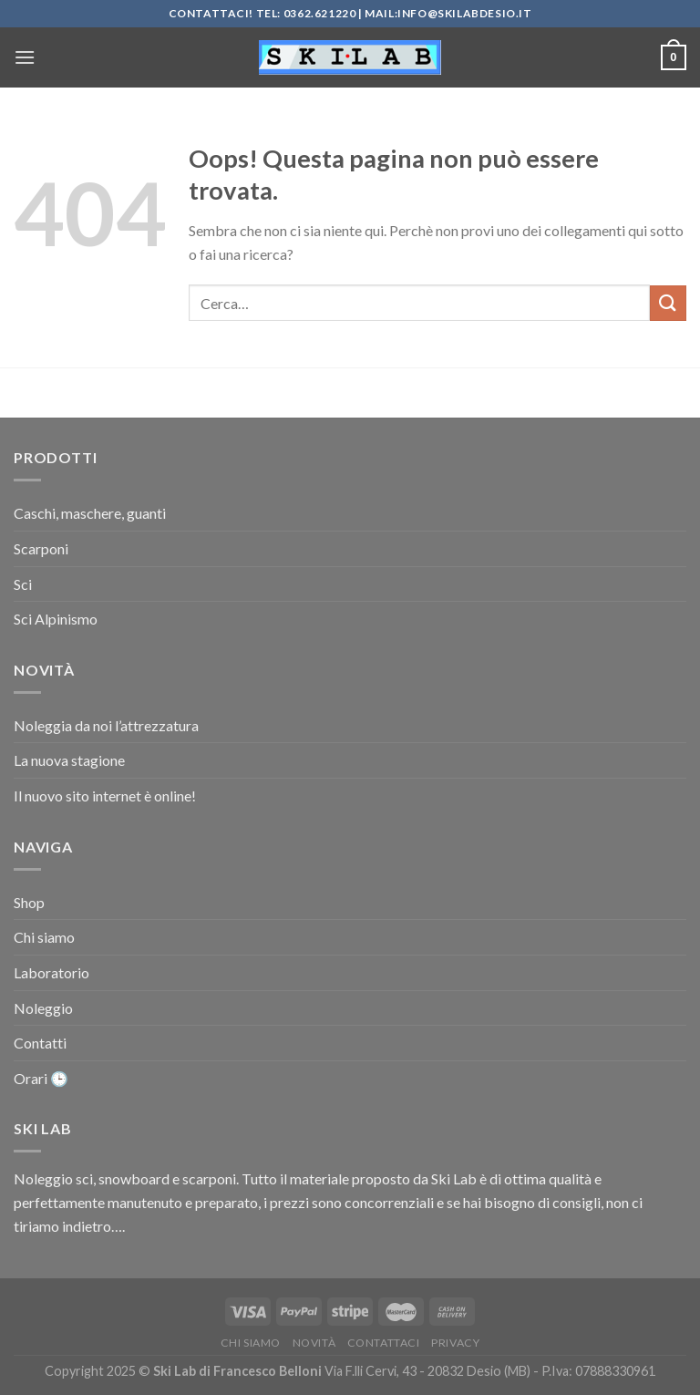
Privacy (455, 1342)
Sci (23, 584)
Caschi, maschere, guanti (90, 513)
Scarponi (41, 548)
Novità (314, 1342)
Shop (29, 902)
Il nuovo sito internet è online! (105, 795)
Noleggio (43, 1008)
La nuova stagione (69, 760)
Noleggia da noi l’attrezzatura (106, 725)
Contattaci (383, 1342)
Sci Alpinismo (56, 618)
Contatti (40, 1042)
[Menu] (25, 57)
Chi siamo (44, 937)
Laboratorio (51, 972)
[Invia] (668, 303)
